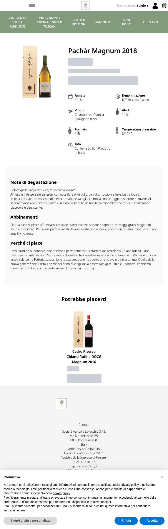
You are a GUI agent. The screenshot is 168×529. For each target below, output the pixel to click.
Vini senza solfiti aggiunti (18, 22)
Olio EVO (150, 22)
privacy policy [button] (130, 484)
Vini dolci (127, 22)
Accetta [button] (152, 520)
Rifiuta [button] (126, 520)
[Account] (155, 6)
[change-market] (133, 5)
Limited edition (79, 22)
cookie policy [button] (61, 493)
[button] (162, 476)
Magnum (102, 22)
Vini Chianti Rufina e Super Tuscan (49, 22)
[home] (86, 5)
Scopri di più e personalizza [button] (30, 520)
